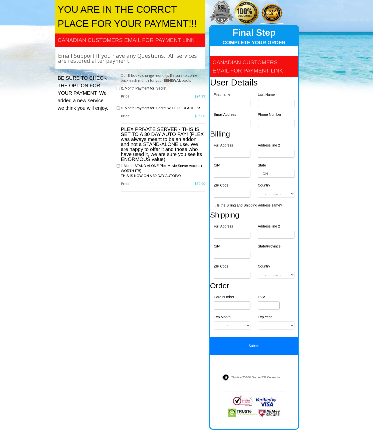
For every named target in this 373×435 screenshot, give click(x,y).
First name (222, 94)
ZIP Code (221, 185)
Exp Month (222, 317)
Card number (224, 297)
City (217, 165)
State (262, 165)
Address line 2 (269, 145)
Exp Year (265, 317)
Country (264, 185)
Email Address (225, 114)
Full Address (223, 145)
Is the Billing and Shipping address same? (249, 205)
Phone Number (269, 114)
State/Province (269, 246)
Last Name (266, 94)
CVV (261, 297)
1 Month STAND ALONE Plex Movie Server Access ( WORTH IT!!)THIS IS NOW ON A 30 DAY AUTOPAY (161, 171)
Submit (254, 346)
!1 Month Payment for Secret (143, 88)
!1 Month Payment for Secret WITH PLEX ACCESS (161, 108)
